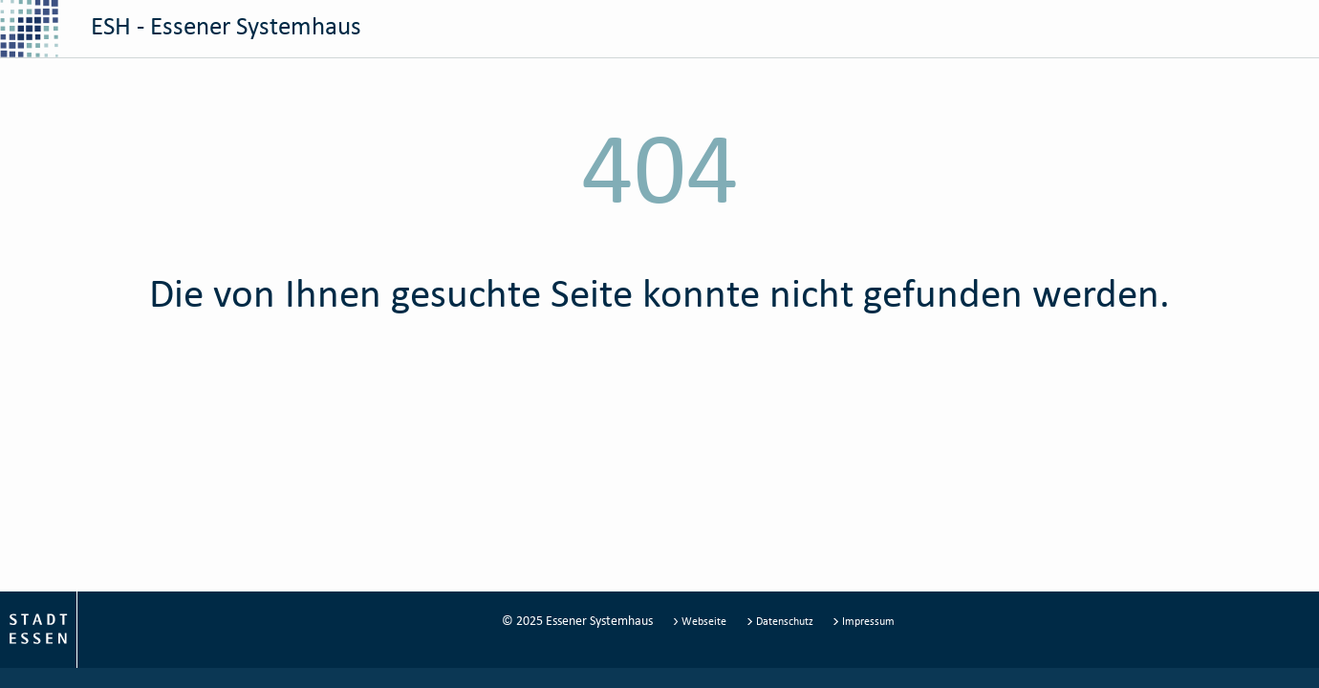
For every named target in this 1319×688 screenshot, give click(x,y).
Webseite (701, 620)
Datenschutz (781, 620)
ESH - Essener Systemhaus (180, 28)
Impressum (863, 620)
